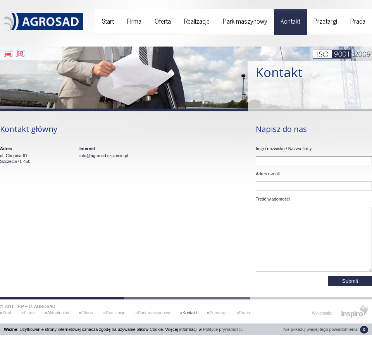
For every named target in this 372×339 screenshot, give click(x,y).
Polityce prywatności (222, 329)
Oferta (163, 21)
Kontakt (290, 21)
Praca (357, 21)
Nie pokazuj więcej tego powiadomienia (325, 330)
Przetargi (325, 21)
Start (108, 21)
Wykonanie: (322, 313)
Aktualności (58, 312)
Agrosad (43, 18)
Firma (134, 21)
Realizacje (197, 21)
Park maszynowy (245, 21)
